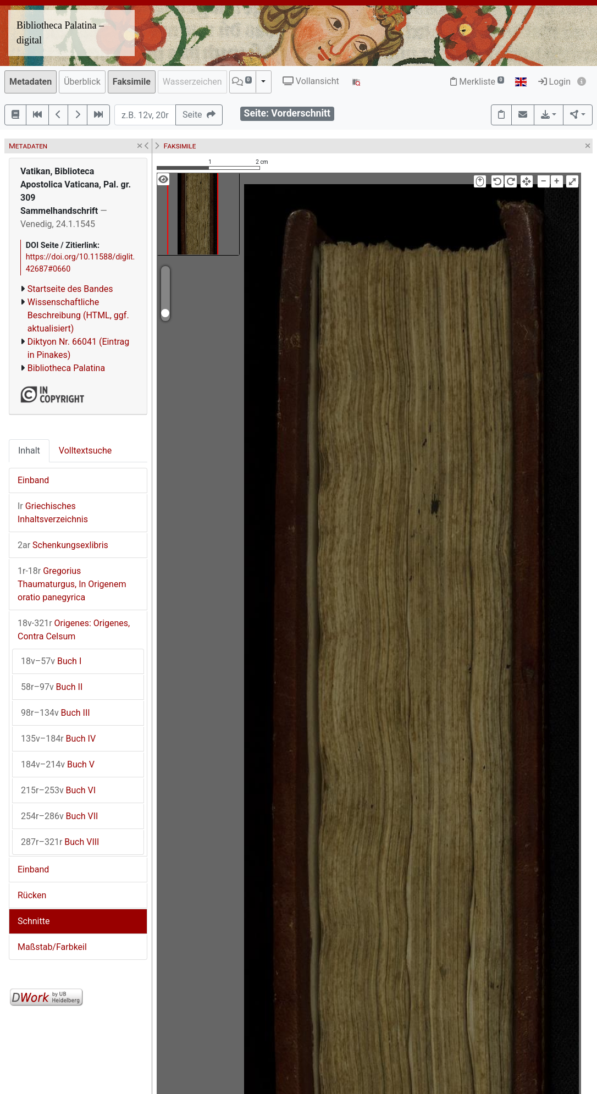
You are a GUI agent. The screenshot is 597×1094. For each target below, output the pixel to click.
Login (554, 81)
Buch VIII (60, 842)
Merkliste (477, 81)
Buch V (58, 764)
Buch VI (58, 790)
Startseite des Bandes (70, 289)
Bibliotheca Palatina (66, 368)
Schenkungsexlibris (63, 545)
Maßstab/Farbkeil (52, 947)
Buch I (51, 661)
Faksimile (132, 81)
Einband (33, 480)
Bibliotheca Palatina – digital (60, 33)
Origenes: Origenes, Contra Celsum (74, 630)
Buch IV (58, 738)
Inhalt (29, 450)
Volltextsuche (85, 450)
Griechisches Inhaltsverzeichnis (53, 512)
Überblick (82, 81)
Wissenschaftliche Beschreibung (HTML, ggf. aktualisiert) (78, 315)
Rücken (32, 895)
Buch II (51, 687)
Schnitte (33, 921)
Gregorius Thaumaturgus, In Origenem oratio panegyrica (72, 584)
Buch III (55, 713)
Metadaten (30, 81)
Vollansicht (311, 81)
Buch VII (59, 816)
